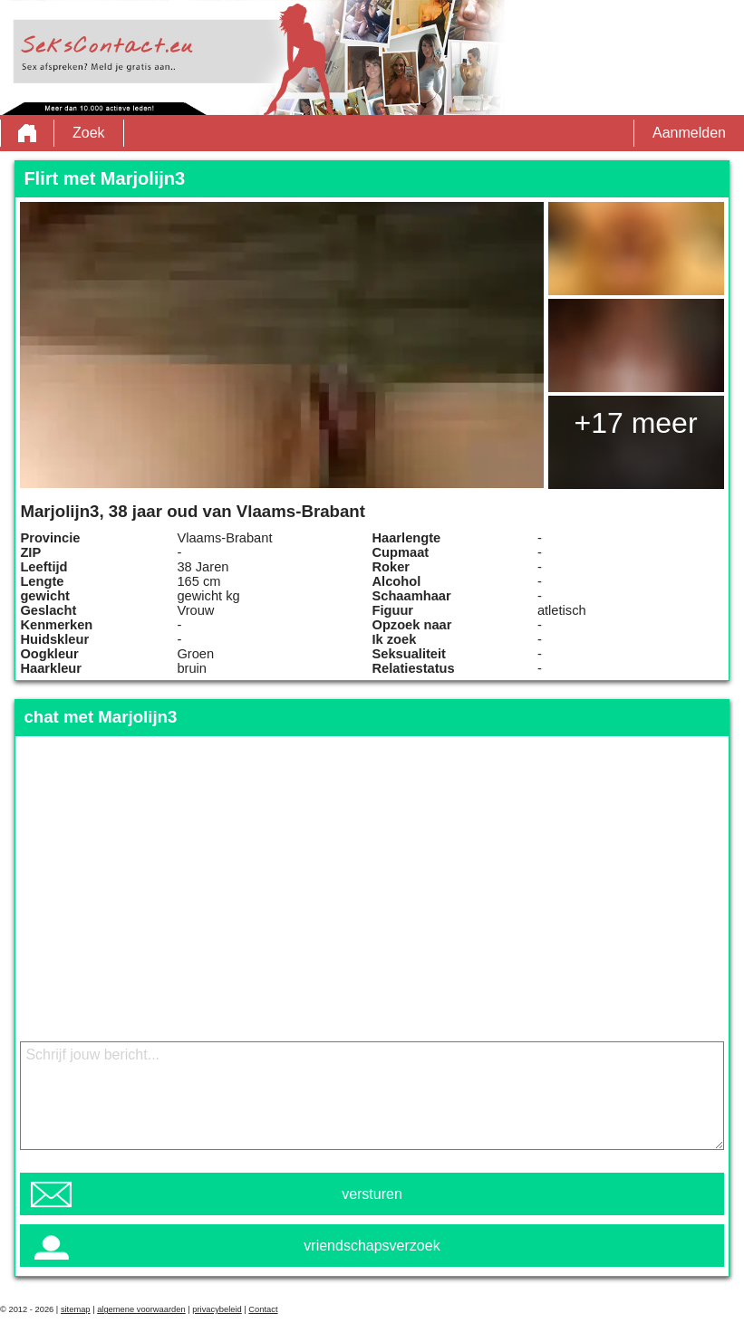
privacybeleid (216, 1309)
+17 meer (635, 423)
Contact (262, 1309)
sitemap (76, 1309)
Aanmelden (689, 132)
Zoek (88, 132)
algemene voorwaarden (141, 1309)
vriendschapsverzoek (372, 1245)
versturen (372, 1194)
